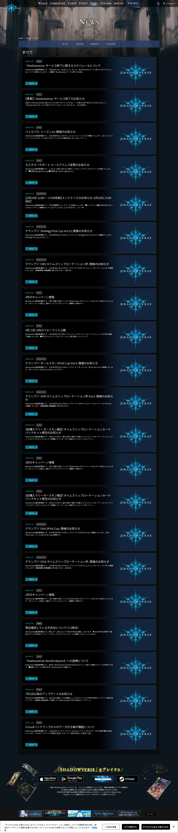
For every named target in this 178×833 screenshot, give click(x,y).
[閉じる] (174, 827)
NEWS (28, 38)
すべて (65, 44)
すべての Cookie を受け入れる (155, 827)
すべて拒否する (130, 827)
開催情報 (95, 44)
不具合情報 (111, 44)
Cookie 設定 (110, 827)
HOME (21, 38)
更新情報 (79, 44)
